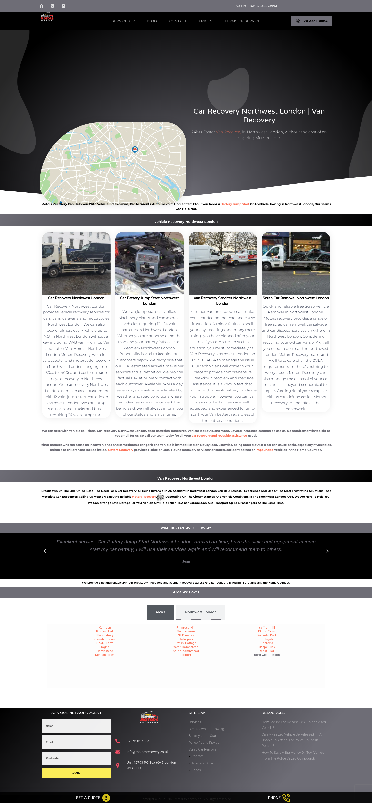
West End (267, 651)
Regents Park (267, 635)
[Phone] (279, 798)
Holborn (186, 655)
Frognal (105, 647)
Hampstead (105, 651)
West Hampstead (186, 647)
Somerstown (186, 631)
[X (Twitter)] (52, 6)
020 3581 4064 (312, 21)
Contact (177, 21)
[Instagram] (63, 6)
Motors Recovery (63, 25)
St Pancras (186, 635)
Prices (205, 21)
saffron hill (267, 627)
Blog (152, 21)
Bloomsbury (104, 635)
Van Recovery (228, 132)
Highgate (267, 639)
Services (124, 21)
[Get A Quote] (93, 798)
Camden (105, 627)
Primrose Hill (186, 627)
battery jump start (235, 204)
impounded (264, 450)
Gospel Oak (267, 647)
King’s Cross (267, 631)
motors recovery (144, 496)
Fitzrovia (267, 643)
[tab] (160, 612)
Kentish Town (105, 655)
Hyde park (186, 639)
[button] (44, 551)
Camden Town (104, 639)
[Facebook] (41, 6)
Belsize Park (105, 631)
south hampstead (186, 651)
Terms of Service (243, 21)
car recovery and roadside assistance (219, 435)
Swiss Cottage (186, 643)
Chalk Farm (104, 643)
